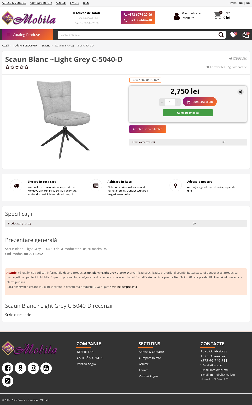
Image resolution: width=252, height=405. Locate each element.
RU (248, 3)
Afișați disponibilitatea (147, 129)
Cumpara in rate (41, 3)
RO (241, 3)
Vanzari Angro (86, 364)
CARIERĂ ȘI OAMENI (90, 358)
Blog (86, 3)
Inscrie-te (188, 18)
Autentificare (193, 13)
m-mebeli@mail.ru (222, 374)
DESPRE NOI (85, 352)
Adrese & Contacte (14, 3)
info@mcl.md (218, 370)
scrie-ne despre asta (123, 287)
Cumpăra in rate (150, 358)
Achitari (61, 3)
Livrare (74, 3)
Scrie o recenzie (18, 314)
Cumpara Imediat (188, 112)
